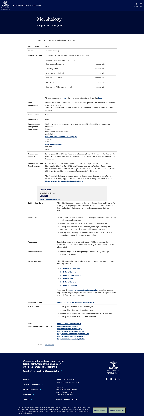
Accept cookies (99, 410)
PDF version (49, 345)
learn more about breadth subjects (83, 290)
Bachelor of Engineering (70, 285)
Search (136, 5)
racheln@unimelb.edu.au (50, 199)
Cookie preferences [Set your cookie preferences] (117, 410)
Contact (26, 400)
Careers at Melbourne (31, 384)
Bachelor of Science (68, 282)
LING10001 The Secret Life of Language (61, 137)
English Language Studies (67, 326)
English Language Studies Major (69, 329)
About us (26, 379)
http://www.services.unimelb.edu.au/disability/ (64, 181)
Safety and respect (30, 389)
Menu (141, 5)
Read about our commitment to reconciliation (41, 371)
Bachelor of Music (67, 278)
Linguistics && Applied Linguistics (70, 331)
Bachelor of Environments (70, 275)
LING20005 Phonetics (53, 144)
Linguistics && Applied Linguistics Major (73, 334)
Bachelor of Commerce (69, 272)
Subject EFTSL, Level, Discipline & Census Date (75, 302)
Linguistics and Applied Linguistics (70, 336)
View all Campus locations (66, 399)
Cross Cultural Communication (69, 324)
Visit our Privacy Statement (80, 411)
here (66, 98)
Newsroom (27, 394)
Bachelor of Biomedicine (70, 268)
